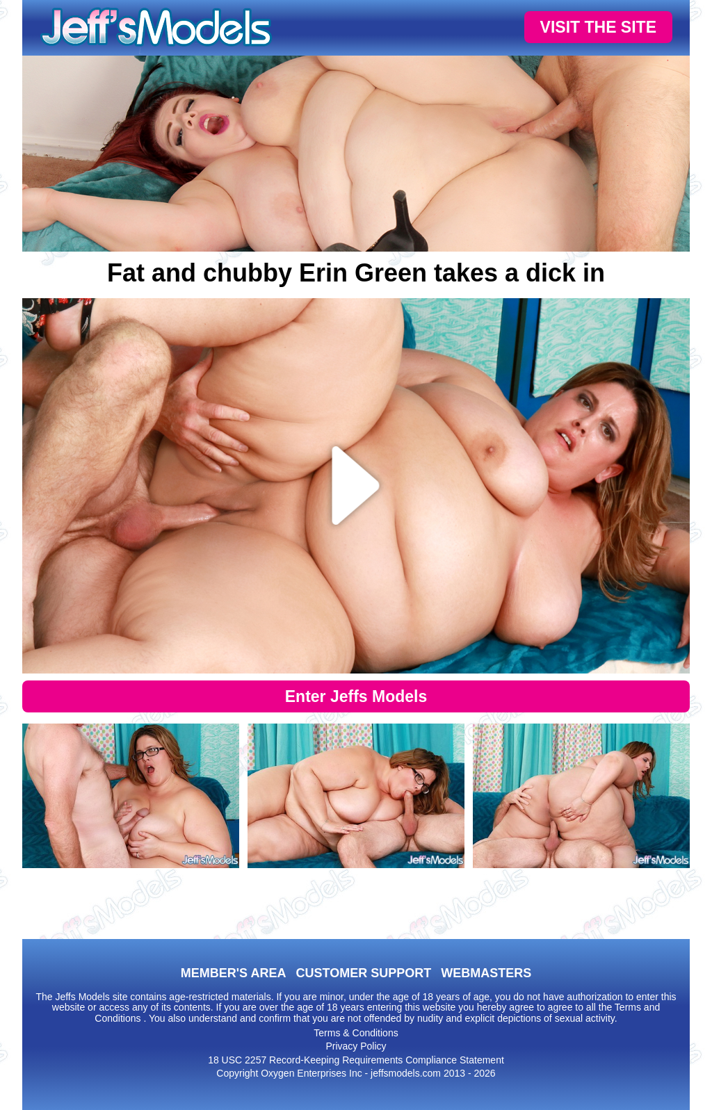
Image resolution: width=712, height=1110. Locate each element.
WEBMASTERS (486, 973)
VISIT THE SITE (598, 27)
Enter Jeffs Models (356, 696)
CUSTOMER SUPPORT (363, 973)
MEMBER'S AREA (233, 973)
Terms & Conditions (356, 1032)
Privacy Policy (355, 1046)
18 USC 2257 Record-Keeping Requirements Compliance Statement (356, 1060)
